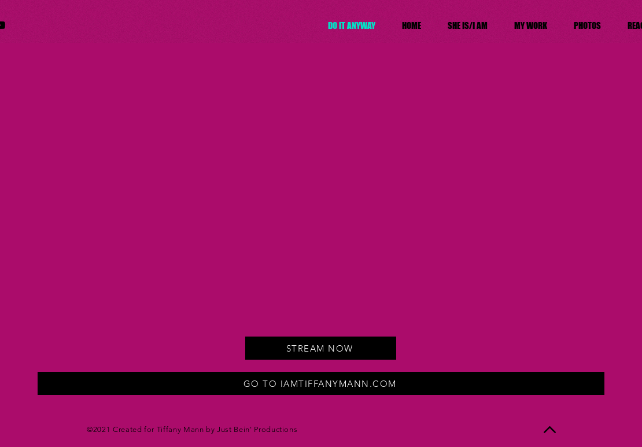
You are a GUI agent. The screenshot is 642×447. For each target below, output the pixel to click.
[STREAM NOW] (320, 348)
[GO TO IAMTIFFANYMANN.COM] (321, 383)
